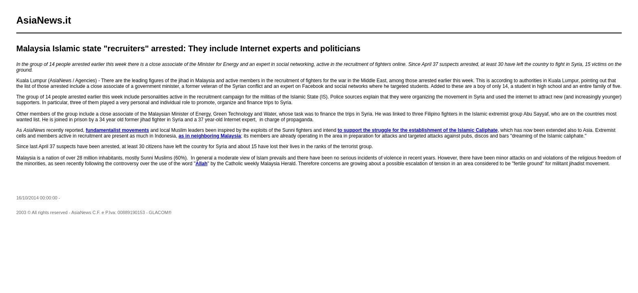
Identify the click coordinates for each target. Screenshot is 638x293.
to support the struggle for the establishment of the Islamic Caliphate (418, 130)
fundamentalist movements (117, 130)
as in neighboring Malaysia (210, 136)
